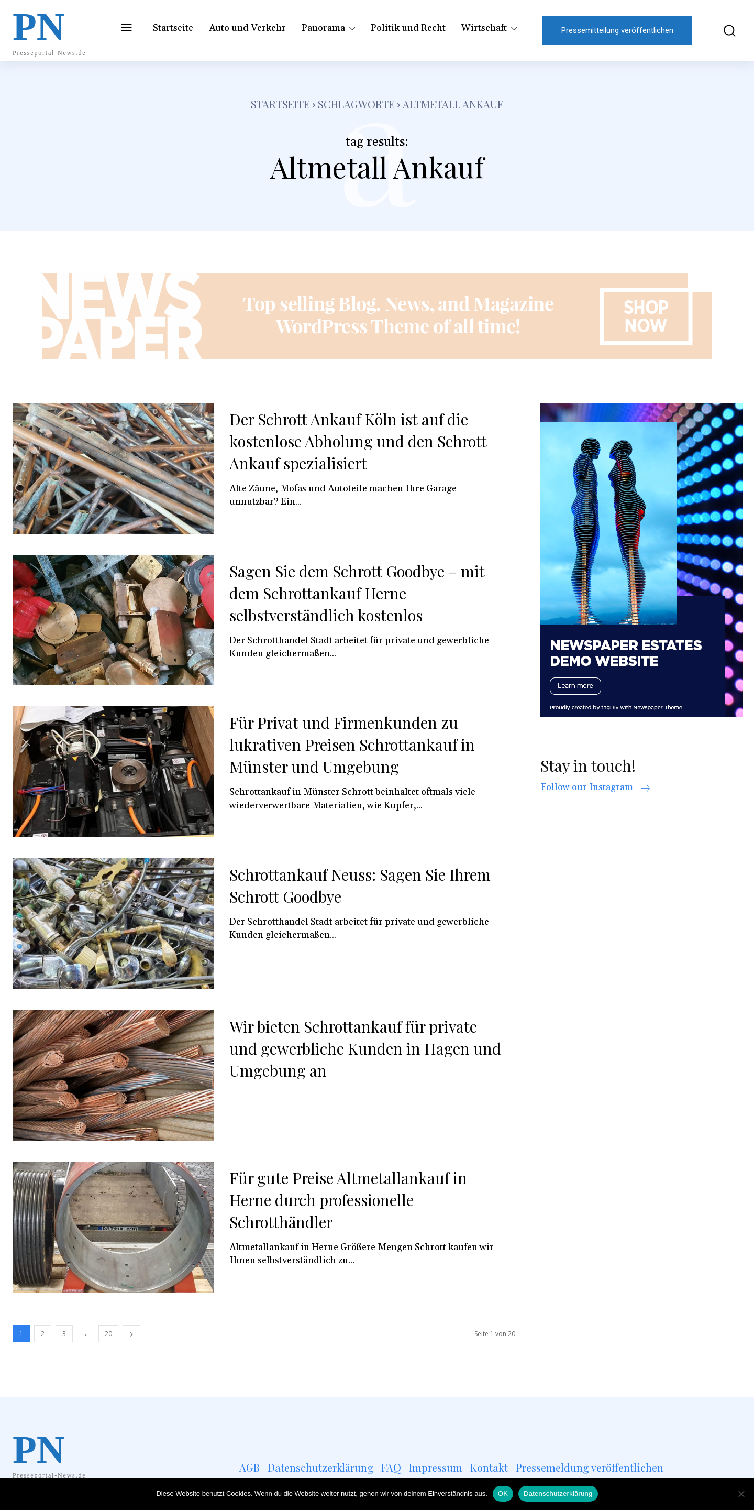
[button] (722, 30)
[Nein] (741, 1494)
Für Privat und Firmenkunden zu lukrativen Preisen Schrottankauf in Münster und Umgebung (354, 744)
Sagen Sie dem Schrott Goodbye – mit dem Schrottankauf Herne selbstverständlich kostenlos (359, 593)
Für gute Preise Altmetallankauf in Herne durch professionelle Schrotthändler (350, 1199)
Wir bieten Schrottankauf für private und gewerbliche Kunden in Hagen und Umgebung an (365, 1048)
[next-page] (131, 1333)
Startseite (280, 104)
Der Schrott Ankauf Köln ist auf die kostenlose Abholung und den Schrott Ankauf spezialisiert (359, 441)
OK (503, 1493)
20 (108, 1333)
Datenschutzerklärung (558, 1493)
